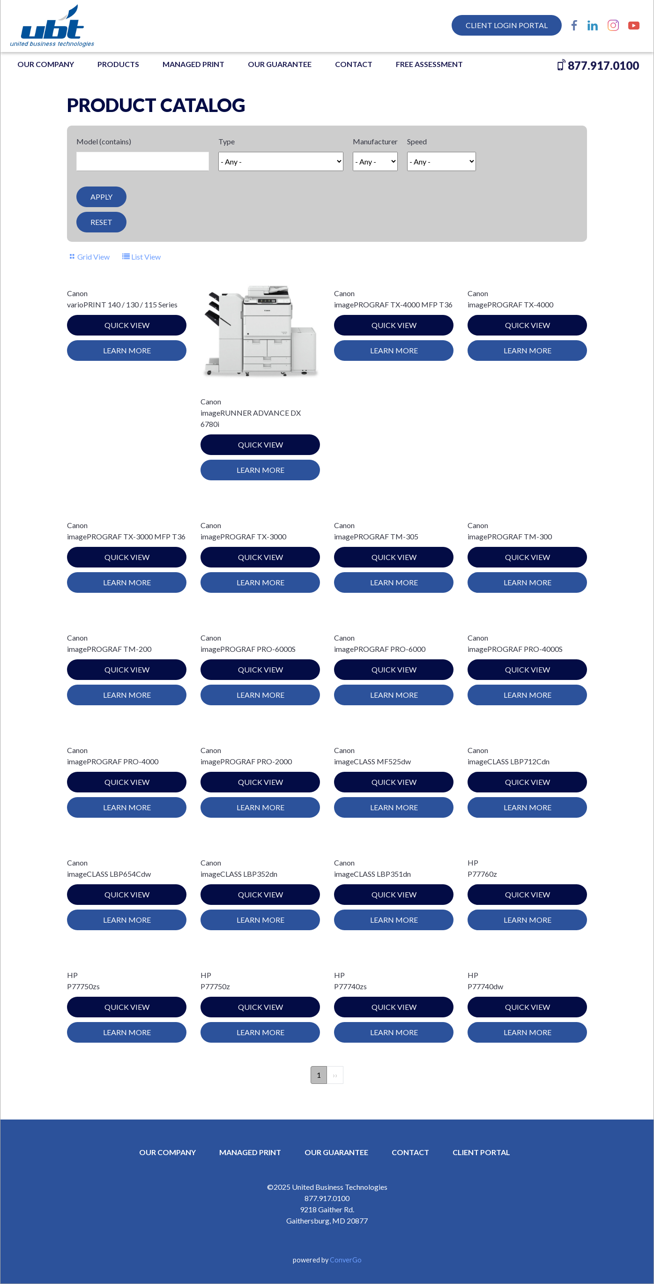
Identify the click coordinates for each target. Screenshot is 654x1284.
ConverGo (346, 1260)
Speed (417, 141)
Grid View (93, 256)
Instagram (613, 25)
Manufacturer (375, 141)
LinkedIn (592, 25)
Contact (353, 64)
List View (146, 256)
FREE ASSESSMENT (429, 64)
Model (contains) (103, 141)
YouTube (633, 25)
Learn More (127, 350)
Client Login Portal (507, 25)
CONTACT (410, 1152)
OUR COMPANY (45, 64)
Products (118, 64)
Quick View (126, 325)
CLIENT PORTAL (481, 1152)
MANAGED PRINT (193, 64)
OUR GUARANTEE (280, 64)
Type (226, 141)
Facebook (574, 25)
